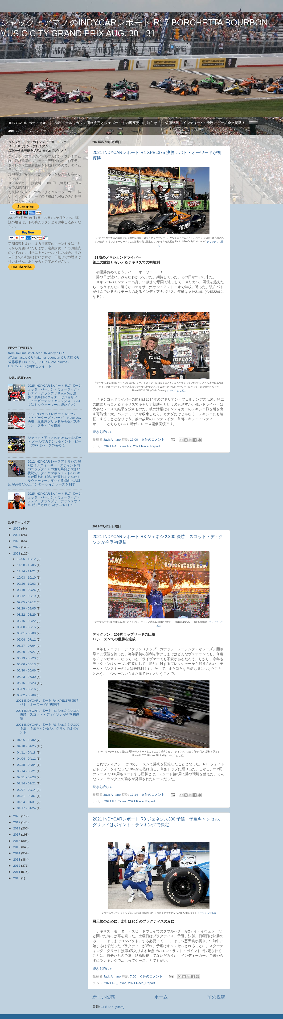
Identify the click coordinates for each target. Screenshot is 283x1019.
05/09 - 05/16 (27, 689)
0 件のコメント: (154, 439)
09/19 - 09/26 (27, 590)
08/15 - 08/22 (27, 621)
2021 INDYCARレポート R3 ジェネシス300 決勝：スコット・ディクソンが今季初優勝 (47, 714)
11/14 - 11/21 (27, 571)
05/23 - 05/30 (27, 677)
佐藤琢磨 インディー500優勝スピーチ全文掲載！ (205, 123)
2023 (17, 541)
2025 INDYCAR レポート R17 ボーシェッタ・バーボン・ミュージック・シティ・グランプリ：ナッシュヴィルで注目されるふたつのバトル (55, 499)
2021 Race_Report (146, 446)
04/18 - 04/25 (27, 746)
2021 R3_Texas (115, 801)
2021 (17, 553)
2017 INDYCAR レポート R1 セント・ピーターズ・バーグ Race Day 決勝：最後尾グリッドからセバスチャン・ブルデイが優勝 (54, 419)
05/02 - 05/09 (27, 695)
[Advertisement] (158, 488)
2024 (17, 535)
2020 (17, 816)
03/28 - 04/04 (27, 764)
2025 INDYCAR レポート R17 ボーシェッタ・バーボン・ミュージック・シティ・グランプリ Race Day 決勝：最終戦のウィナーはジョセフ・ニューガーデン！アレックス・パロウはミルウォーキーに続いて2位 (55, 395)
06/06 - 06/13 (27, 664)
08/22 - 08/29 (27, 614)
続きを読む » (102, 432)
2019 (17, 822)
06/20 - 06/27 (27, 652)
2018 (17, 828)
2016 (17, 841)
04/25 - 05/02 (27, 740)
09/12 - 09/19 (27, 596)
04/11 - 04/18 (27, 752)
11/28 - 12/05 (27, 565)
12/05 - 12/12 (27, 559)
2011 (17, 872)
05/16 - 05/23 (27, 683)
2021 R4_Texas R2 (117, 446)
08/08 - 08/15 (27, 627)
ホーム (161, 996)
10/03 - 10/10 (27, 577)
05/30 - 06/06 (27, 670)
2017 (17, 834)
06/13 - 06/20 (27, 658)
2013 (17, 859)
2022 (17, 547)
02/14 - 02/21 (27, 783)
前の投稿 (216, 996)
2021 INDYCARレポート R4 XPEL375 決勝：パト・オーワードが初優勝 (49, 702)
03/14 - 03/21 (27, 771)
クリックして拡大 (176, 390)
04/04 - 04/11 (27, 758)
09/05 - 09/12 (27, 602)
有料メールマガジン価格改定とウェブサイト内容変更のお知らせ (106, 123)
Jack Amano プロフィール (29, 131)
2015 (17, 847)
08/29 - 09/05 (27, 608)
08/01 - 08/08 (27, 633)
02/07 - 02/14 (27, 789)
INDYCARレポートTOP (27, 123)
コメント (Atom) (112, 1007)
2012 (17, 865)
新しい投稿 (103, 996)
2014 (17, 853)
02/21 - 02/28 (27, 777)
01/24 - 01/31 (27, 802)
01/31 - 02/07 (27, 796)
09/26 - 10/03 (27, 583)
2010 (17, 878)
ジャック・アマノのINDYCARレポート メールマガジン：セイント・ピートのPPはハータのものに (55, 441)
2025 (17, 528)
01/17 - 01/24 (27, 808)
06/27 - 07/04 (27, 645)
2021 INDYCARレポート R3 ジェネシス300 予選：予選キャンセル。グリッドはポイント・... (47, 728)
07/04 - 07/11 (27, 639)
